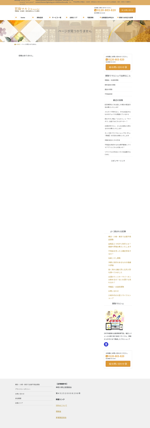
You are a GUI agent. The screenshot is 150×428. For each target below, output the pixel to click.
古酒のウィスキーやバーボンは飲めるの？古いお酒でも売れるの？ (119, 279)
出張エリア (19, 403)
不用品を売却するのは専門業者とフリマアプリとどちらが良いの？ (118, 146)
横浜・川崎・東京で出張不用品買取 (27, 384)
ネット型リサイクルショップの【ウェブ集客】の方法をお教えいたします (118, 134)
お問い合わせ (127, 10)
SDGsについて (61, 405)
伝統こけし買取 (114, 258)
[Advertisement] (118, 194)
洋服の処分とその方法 (112, 140)
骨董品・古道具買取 (111, 80)
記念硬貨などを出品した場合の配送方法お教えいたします (118, 105)
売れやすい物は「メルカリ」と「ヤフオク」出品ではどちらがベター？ (118, 120)
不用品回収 (108, 94)
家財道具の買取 (110, 85)
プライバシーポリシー (22, 389)
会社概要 (18, 398)
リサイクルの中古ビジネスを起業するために (118, 153)
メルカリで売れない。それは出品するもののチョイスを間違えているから (118, 113)
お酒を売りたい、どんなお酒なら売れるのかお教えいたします (118, 127)
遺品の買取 (108, 89)
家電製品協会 (61, 417)
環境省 (58, 411)
